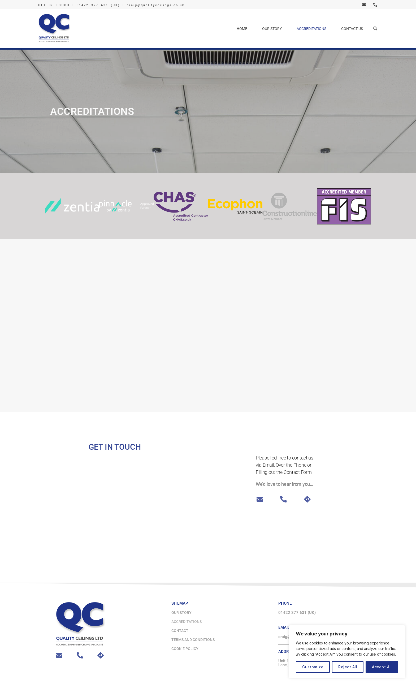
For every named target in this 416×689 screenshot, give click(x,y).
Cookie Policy (184, 649)
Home (242, 29)
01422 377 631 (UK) (297, 612)
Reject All (347, 667)
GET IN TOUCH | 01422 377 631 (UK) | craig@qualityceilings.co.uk (111, 5)
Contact (179, 631)
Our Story (272, 29)
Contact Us (352, 29)
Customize (312, 667)
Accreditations (311, 29)
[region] (347, 651)
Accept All (382, 667)
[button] (375, 28)
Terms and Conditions (193, 640)
